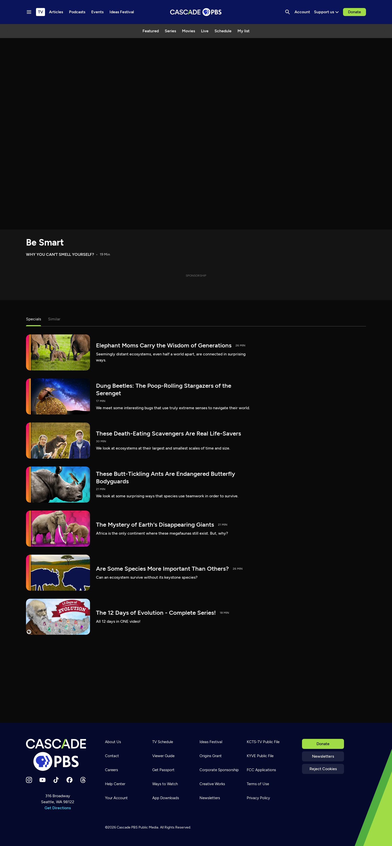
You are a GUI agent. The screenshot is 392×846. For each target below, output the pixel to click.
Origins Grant (211, 756)
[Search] (287, 12)
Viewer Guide (163, 756)
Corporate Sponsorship (219, 770)
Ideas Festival (211, 742)
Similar (54, 319)
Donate (354, 12)
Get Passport (163, 770)
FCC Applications (261, 770)
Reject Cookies (323, 768)
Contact (112, 756)
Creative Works (212, 784)
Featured (150, 31)
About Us (113, 742)
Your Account (116, 798)
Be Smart (45, 242)
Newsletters (323, 756)
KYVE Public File (260, 756)
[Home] (57, 755)
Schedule (223, 31)
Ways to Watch (165, 784)
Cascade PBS (127, 827)
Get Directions (57, 807)
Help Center (115, 784)
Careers (111, 770)
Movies (188, 31)
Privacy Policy (258, 798)
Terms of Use (258, 784)
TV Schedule (162, 742)
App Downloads (165, 798)
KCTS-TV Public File (263, 742)
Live (204, 31)
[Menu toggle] (29, 12)
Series (170, 31)
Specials (33, 319)
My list (244, 31)
